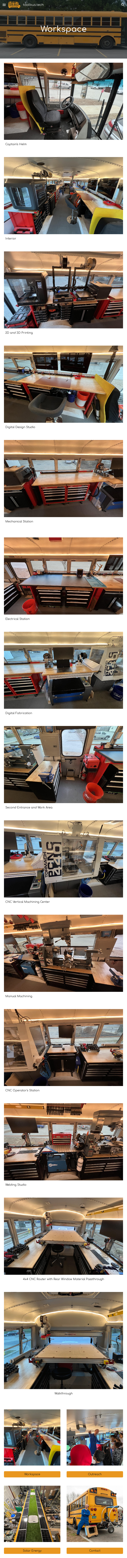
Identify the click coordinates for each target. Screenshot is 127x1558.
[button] (4, 4)
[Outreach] (95, 1474)
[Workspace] (32, 1474)
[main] (63, 29)
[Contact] (95, 1550)
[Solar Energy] (32, 1550)
